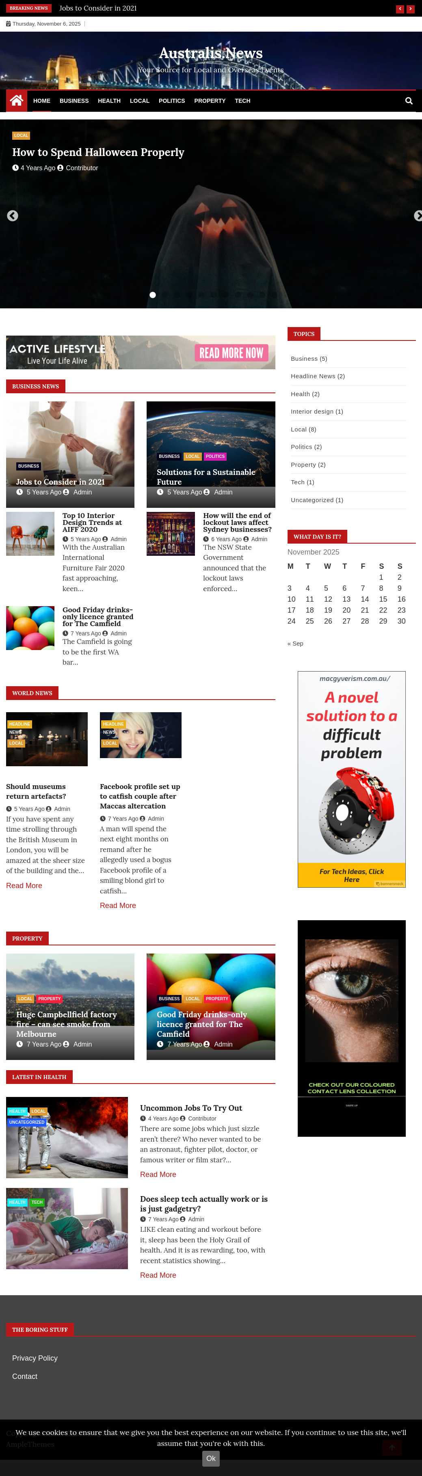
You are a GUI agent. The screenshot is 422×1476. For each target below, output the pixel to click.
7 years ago (82, 633)
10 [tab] (262, 295)
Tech (242, 101)
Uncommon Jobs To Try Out (191, 1108)
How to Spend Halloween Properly (98, 152)
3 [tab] (177, 295)
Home (41, 101)
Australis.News (211, 52)
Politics (172, 101)
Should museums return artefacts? (36, 791)
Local (139, 101)
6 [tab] (214, 295)
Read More (24, 886)
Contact (24, 1376)
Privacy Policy (35, 1358)
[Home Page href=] (17, 102)
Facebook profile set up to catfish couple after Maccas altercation (140, 796)
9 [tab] (250, 295)
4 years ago (33, 168)
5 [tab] (201, 295)
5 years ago (38, 492)
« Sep (295, 643)
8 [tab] (238, 295)
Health (109, 101)
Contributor (77, 168)
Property (210, 101)
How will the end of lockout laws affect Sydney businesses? (237, 522)
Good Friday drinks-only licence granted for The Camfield (98, 616)
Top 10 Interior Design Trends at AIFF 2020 (92, 522)
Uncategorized (26, 1122)
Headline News (19, 725)
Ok (211, 1458)
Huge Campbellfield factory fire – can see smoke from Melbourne (66, 1024)
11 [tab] (275, 295)
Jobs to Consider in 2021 (98, 8)
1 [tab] (153, 295)
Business (74, 101)
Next (417, 214)
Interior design (310, 411)
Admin (77, 492)
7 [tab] (226, 295)
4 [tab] (189, 295)
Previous (10, 214)
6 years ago (222, 539)
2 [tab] (165, 295)
